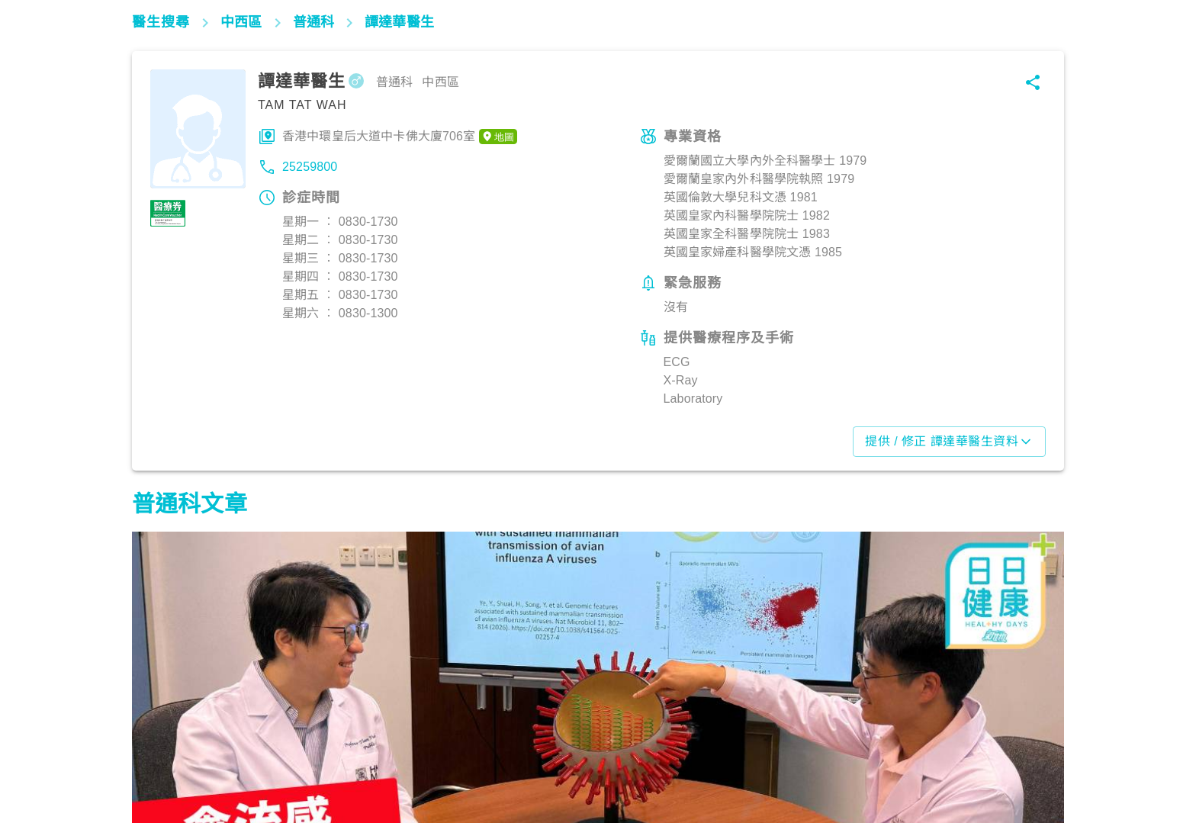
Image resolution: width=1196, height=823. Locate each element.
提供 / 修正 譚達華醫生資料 (949, 441)
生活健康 (163, 756)
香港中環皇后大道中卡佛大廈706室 (399, 136)
